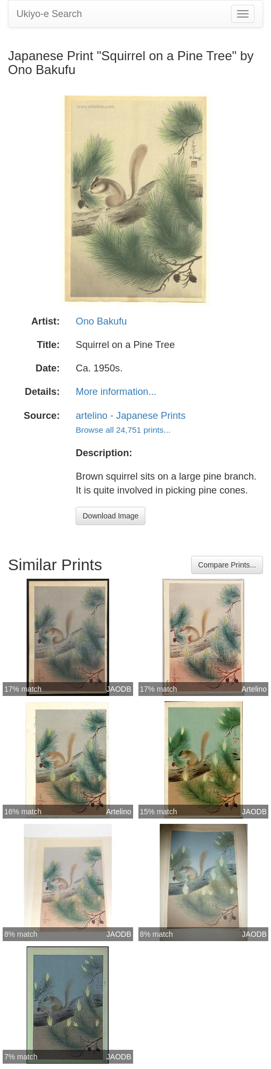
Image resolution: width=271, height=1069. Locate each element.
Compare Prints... (227, 565)
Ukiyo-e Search (49, 14)
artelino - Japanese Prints (130, 415)
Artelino (254, 689)
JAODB (119, 689)
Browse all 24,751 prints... (123, 429)
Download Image (110, 516)
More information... (116, 391)
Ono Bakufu (101, 321)
